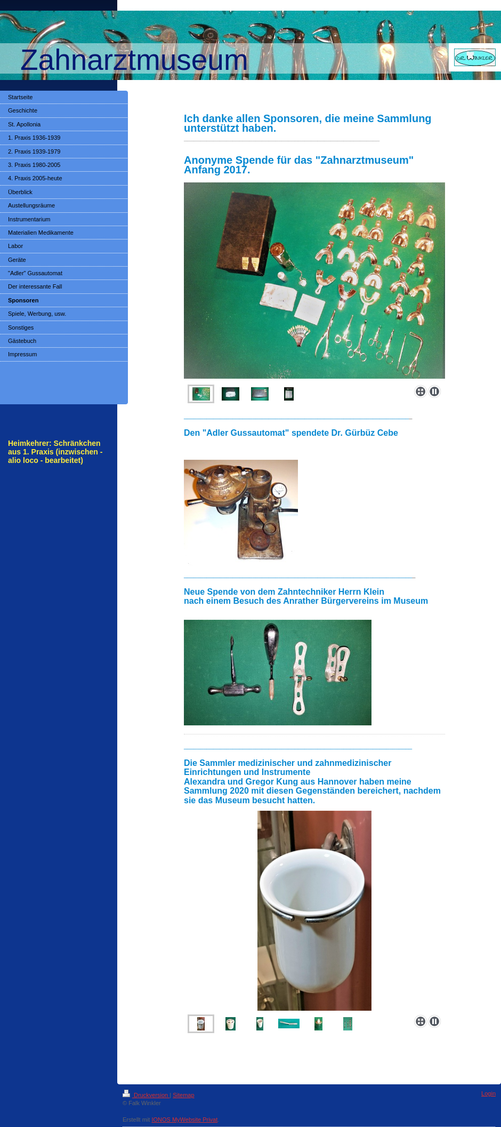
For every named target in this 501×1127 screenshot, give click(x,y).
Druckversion (146, 1095)
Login (488, 1093)
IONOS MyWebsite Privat (184, 1119)
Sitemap (183, 1095)
